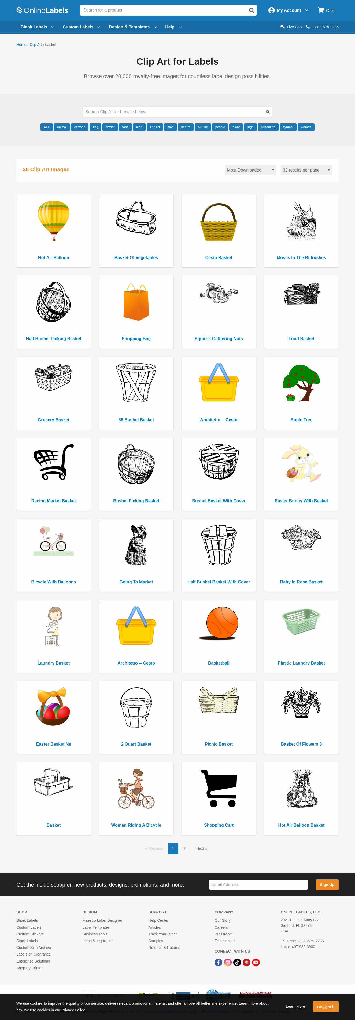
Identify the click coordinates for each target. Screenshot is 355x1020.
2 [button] (185, 848)
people (220, 127)
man (170, 127)
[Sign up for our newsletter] (258, 885)
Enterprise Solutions (33, 961)
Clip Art (36, 44)
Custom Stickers (30, 934)
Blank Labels (27, 920)
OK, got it (326, 1007)
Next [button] (200, 848)
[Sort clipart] (250, 170)
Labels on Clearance (33, 954)
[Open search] (252, 10)
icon (139, 127)
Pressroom (224, 934)
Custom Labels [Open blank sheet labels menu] (82, 27)
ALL (47, 127)
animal (61, 127)
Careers (221, 927)
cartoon (79, 127)
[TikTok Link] (237, 962)
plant (236, 127)
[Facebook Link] (219, 962)
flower (110, 127)
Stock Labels (27, 941)
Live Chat (291, 27)
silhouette (268, 127)
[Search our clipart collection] (177, 112)
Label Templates (96, 927)
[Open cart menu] (326, 10)
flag (95, 127)
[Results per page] (306, 170)
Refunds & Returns (164, 947)
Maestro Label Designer (102, 920)
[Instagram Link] (228, 962)
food (125, 127)
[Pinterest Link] (247, 962)
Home (21, 44)
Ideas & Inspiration (97, 941)
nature (185, 127)
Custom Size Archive (33, 947)
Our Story (223, 920)
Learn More (295, 1006)
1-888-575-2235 (322, 27)
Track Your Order (163, 934)
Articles (155, 927)
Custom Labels (28, 927)
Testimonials (225, 941)
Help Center (159, 920)
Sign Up (327, 885)
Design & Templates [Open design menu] (133, 27)
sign (250, 127)
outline (203, 127)
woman (306, 127)
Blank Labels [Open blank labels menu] (37, 27)
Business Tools (94, 934)
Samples (156, 941)
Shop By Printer (29, 968)
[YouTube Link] (256, 962)
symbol (288, 127)
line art (155, 127)
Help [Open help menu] (173, 27)
